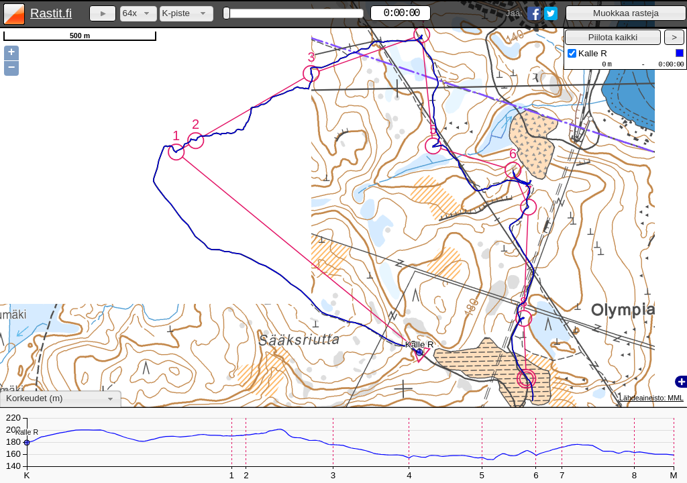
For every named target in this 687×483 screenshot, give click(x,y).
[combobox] (138, 13)
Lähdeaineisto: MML (651, 398)
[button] (626, 13)
